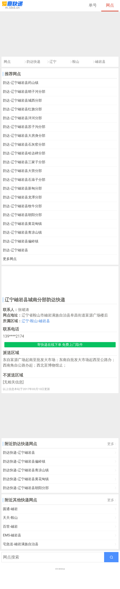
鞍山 (75, 62)
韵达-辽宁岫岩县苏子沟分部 (24, 127)
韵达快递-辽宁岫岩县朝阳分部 (26, 488)
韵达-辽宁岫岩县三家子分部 (24, 162)
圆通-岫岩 (10, 509)
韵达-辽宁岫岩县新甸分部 (22, 188)
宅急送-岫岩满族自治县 (20, 544)
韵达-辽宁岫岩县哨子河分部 (24, 92)
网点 (110, 5)
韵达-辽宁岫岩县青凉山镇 (22, 232)
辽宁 (53, 62)
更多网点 (10, 259)
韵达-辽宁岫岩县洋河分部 (22, 118)
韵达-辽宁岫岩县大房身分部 (24, 136)
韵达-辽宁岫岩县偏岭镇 (20, 241)
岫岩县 (100, 62)
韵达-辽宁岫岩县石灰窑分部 (24, 144)
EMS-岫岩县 (12, 535)
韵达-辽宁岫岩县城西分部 (22, 100)
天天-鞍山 (10, 518)
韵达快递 (33, 62)
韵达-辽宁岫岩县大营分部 (22, 171)
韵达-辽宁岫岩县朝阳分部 (22, 215)
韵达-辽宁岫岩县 (15, 250)
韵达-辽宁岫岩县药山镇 (20, 83)
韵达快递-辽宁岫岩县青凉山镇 (26, 470)
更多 (110, 444)
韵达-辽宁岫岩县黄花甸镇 (22, 224)
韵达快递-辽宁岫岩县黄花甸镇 (26, 479)
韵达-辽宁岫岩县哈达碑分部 (24, 153)
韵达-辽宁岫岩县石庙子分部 (24, 180)
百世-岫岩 (10, 527)
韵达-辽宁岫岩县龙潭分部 (22, 197)
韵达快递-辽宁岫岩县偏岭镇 (24, 461)
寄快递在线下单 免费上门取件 (60, 345)
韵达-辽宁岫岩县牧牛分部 (22, 206)
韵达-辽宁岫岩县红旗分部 (22, 109)
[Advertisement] (60, 34)
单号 (93, 5)
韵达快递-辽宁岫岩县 (19, 453)
